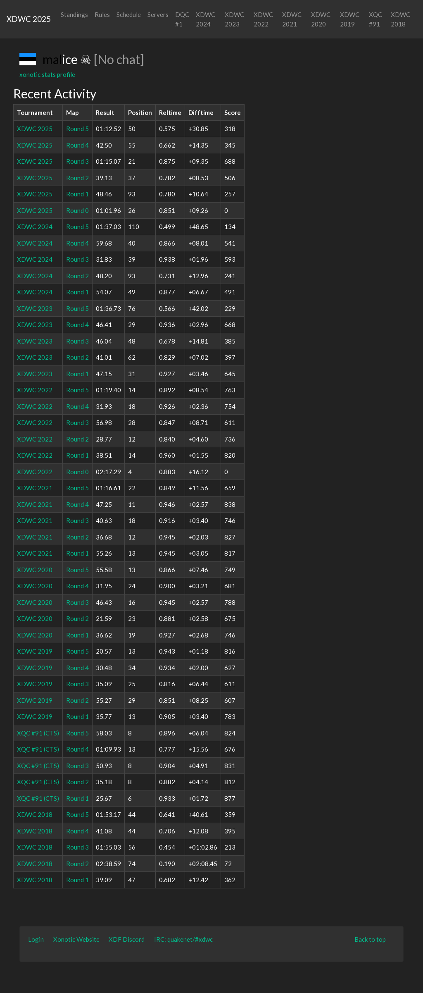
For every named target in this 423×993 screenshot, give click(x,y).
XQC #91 (375, 19)
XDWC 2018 (400, 19)
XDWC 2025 (29, 19)
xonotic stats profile (47, 74)
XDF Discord (127, 939)
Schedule (128, 14)
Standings (74, 14)
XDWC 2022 (263, 19)
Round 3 (77, 161)
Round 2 (77, 177)
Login (36, 939)
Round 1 (77, 194)
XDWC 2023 (234, 19)
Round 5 (77, 128)
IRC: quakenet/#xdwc (183, 939)
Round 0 (77, 210)
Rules (102, 14)
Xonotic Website (76, 939)
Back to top (370, 939)
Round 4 (77, 145)
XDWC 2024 (205, 19)
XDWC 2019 (349, 19)
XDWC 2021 (292, 19)
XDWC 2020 (320, 19)
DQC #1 (182, 19)
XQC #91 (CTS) (38, 733)
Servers (158, 14)
